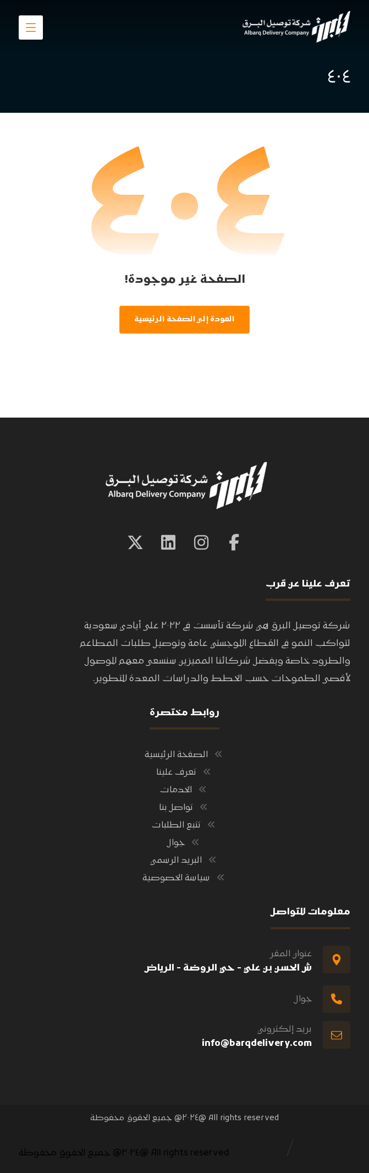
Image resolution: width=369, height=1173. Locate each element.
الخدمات (184, 790)
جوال (184, 842)
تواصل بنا (184, 807)
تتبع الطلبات (185, 825)
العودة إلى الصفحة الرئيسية (184, 319)
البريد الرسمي (184, 860)
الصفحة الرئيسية (185, 754)
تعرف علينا (184, 772)
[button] (234, 542)
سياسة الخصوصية (184, 878)
